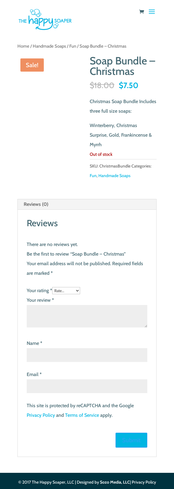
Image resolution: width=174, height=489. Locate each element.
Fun (72, 46)
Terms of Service (82, 415)
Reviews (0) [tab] (36, 204)
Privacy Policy (41, 415)
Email (34, 374)
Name (34, 343)
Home (23, 46)
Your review (40, 300)
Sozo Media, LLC (115, 482)
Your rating (39, 290)
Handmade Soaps (49, 46)
